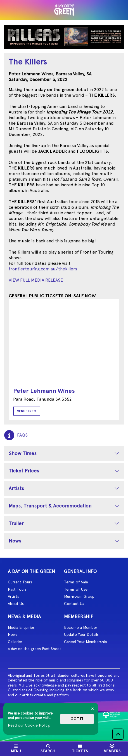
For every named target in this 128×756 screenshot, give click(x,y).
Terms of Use (75, 589)
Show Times (23, 453)
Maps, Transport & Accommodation (50, 506)
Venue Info (26, 411)
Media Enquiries (21, 627)
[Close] (92, 708)
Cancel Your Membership (85, 641)
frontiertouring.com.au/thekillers (43, 269)
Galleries (15, 641)
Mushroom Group (79, 596)
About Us (16, 603)
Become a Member (80, 627)
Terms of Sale (76, 582)
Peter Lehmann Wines (44, 391)
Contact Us (74, 603)
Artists (16, 488)
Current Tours (20, 582)
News (15, 541)
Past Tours (17, 589)
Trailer (16, 523)
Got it (77, 718)
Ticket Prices (24, 471)
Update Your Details (81, 634)
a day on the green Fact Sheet (34, 648)
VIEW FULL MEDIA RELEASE (36, 280)
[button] (118, 734)
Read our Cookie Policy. (29, 725)
